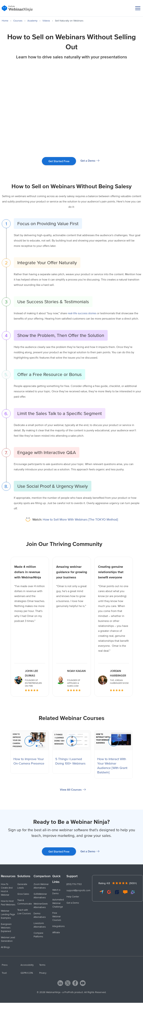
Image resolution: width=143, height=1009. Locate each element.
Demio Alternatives (40, 915)
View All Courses (71, 789)
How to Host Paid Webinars (8, 903)
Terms (42, 965)
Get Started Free (58, 161)
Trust (4, 973)
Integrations (58, 926)
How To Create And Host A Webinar (7, 889)
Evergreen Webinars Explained (6, 928)
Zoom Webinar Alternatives (41, 886)
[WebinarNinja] (17, 8)
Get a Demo (87, 160)
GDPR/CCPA (27, 973)
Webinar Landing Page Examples (8, 914)
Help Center (72, 896)
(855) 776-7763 (74, 884)
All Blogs (5, 947)
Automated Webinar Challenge (58, 903)
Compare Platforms (38, 935)
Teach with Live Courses (24, 912)
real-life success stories (82, 313)
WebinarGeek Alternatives (41, 905)
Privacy (42, 973)
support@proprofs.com (78, 890)
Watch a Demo (56, 892)
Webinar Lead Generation (8, 939)
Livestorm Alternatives (40, 925)
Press (5, 965)
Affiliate (56, 932)
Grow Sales (23, 894)
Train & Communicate (24, 902)
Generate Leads (22, 886)
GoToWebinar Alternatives (40, 896)
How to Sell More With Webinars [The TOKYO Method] (75, 519)
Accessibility (27, 965)
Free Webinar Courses (56, 917)
